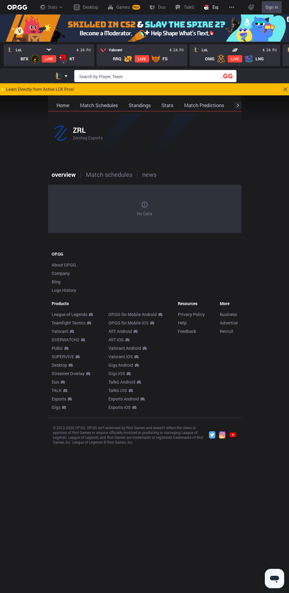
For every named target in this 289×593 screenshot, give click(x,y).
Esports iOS (119, 407)
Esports (59, 399)
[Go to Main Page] (17, 7)
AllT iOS (116, 340)
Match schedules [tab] (109, 174)
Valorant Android (124, 348)
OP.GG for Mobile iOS (128, 323)
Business (228, 314)
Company (61, 273)
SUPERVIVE (63, 356)
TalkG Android (121, 382)
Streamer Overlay (68, 373)
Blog (56, 282)
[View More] (232, 7)
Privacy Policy (191, 314)
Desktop (59, 365)
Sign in (271, 7)
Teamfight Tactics (68, 323)
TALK (57, 390)
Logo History (64, 290)
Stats (51, 7)
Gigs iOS (116, 373)
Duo (55, 382)
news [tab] (149, 174)
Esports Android (123, 399)
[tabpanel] (144, 209)
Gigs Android (120, 365)
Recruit (226, 331)
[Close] (285, 89)
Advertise (229, 323)
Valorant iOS (120, 356)
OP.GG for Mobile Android (132, 314)
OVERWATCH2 (65, 340)
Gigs (56, 407)
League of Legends (69, 314)
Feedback (187, 331)
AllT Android (120, 331)
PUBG (57, 348)
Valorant (60, 331)
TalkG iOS (117, 390)
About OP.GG (64, 265)
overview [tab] (64, 174)
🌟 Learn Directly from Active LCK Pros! (37, 89)
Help (182, 323)
